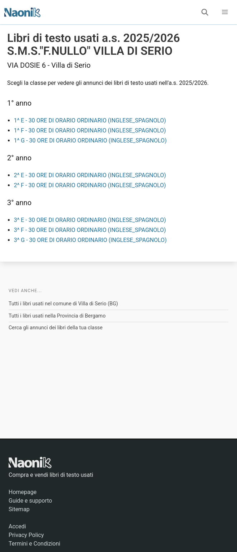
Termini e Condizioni (34, 543)
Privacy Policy (26, 535)
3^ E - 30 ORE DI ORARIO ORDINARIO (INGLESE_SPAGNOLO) (90, 220)
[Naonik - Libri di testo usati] (22, 12)
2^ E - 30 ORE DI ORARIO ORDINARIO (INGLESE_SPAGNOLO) (90, 175)
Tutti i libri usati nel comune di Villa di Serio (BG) (63, 304)
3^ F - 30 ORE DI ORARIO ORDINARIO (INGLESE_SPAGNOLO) (90, 230)
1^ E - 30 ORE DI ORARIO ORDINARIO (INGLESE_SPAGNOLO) (90, 120)
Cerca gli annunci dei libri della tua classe (56, 328)
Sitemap (19, 509)
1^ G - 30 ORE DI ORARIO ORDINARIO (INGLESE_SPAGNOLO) (90, 140)
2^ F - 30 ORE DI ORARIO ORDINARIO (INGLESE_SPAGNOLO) (90, 185)
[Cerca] (205, 12)
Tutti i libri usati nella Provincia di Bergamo (57, 316)
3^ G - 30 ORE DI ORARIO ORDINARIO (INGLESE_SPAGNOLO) (90, 240)
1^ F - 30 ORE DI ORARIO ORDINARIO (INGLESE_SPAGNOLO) (90, 130)
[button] (225, 12)
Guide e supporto (30, 500)
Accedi (17, 526)
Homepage (22, 492)
